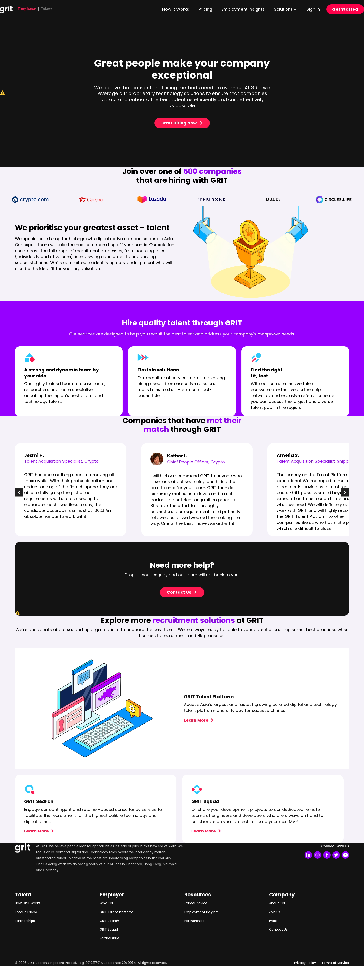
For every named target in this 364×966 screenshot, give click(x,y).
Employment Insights (201, 912)
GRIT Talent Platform (116, 912)
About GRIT (278, 903)
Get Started (345, 9)
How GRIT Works (27, 903)
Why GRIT (107, 903)
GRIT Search (109, 920)
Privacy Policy (305, 962)
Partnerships (25, 920)
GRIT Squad (109, 929)
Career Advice (195, 903)
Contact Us (278, 929)
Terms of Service (335, 962)
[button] (285, 9)
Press (273, 920)
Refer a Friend (26, 912)
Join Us (274, 912)
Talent (46, 9)
